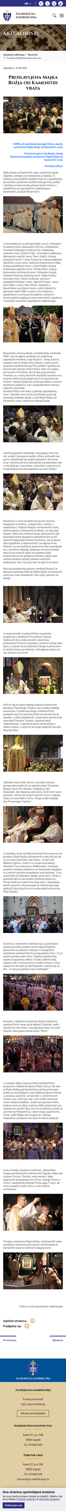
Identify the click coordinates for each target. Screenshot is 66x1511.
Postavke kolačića (25, 1499)
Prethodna (9, 1340)
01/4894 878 (35, 1474)
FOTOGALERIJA (54, 166)
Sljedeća (57, 1340)
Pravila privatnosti (33, 1399)
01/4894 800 (35, 1444)
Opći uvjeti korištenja (33, 1404)
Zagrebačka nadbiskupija (26, 15)
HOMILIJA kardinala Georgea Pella (33, 143)
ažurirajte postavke (49, 1499)
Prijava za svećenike (33, 1413)
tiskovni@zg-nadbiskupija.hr (33, 1479)
